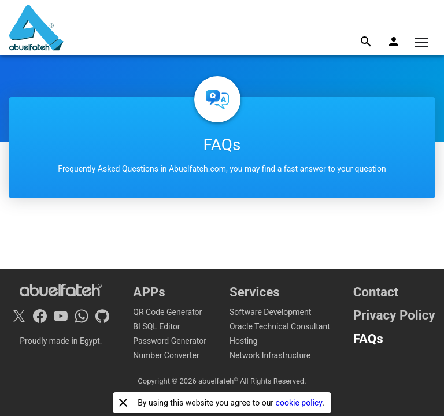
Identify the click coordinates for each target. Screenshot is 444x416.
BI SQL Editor (156, 326)
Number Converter (166, 355)
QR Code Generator (167, 312)
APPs (149, 291)
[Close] (123, 402)
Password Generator (169, 341)
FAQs (368, 338)
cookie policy (299, 402)
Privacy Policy (394, 314)
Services (255, 291)
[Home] (36, 27)
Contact (376, 291)
